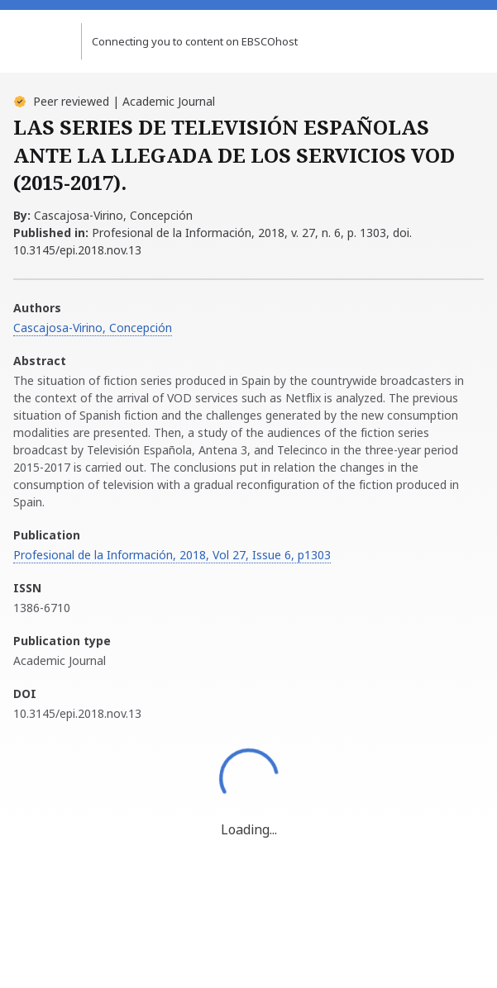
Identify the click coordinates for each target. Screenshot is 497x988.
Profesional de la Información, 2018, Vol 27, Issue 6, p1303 (172, 555)
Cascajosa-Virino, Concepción (92, 327)
